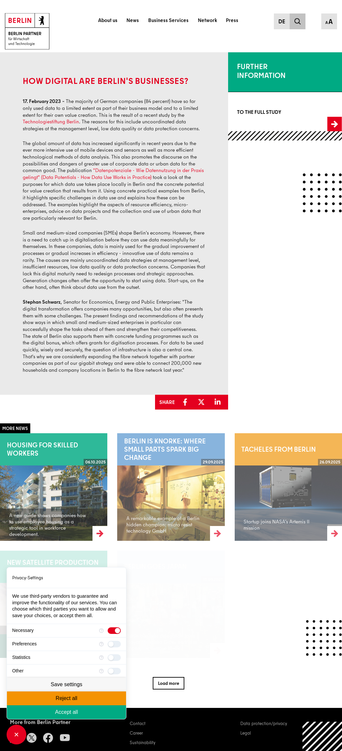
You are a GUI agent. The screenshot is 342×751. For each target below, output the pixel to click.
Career (136, 733)
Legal (245, 733)
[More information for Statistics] (101, 658)
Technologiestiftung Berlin (51, 121)
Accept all (66, 712)
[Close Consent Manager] (16, 734)
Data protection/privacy (263, 723)
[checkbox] (114, 630)
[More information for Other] (101, 671)
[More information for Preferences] (101, 644)
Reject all (66, 698)
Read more (10, 487)
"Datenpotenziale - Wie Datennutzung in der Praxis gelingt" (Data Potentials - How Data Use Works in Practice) (113, 173)
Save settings (66, 684)
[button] (187, 402)
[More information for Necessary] (101, 631)
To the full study (243, 112)
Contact (137, 723)
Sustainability (142, 742)
